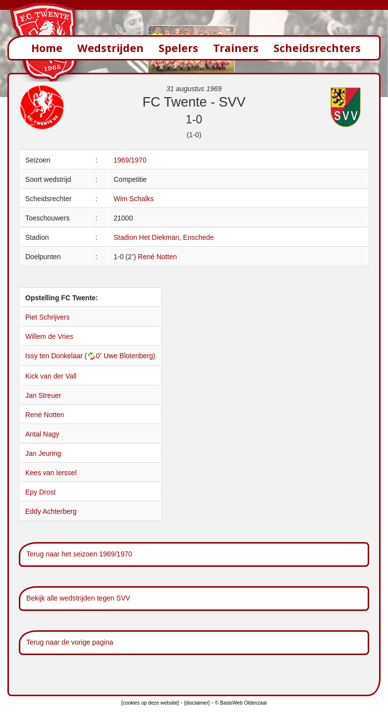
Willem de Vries (49, 336)
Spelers (178, 48)
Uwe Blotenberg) (129, 356)
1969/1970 (129, 160)
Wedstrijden (110, 48)
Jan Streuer (43, 395)
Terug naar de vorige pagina (69, 642)
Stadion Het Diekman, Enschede (163, 237)
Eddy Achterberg (51, 511)
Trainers (236, 48)
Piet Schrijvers (47, 317)
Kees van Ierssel (51, 473)
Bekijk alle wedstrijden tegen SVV (78, 598)
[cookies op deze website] (150, 703)
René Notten (157, 257)
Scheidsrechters (317, 48)
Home (46, 48)
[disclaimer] (197, 703)
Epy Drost (40, 492)
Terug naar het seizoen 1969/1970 (79, 554)
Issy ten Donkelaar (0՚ (64, 356)
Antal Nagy (42, 434)
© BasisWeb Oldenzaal (241, 703)
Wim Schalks (133, 199)
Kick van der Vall (50, 376)
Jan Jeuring (43, 453)
